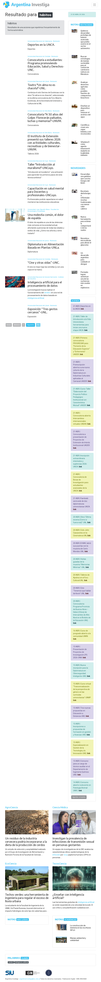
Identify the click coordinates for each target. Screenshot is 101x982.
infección (56, 855)
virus (66, 855)
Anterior (17, 325)
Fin (38, 325)
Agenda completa (78, 797)
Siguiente (30, 325)
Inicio (9, 325)
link (82, 309)
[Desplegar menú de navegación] (94, 4)
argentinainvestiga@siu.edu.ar (29, 979)
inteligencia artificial (36, 298)
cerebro (47, 293)
